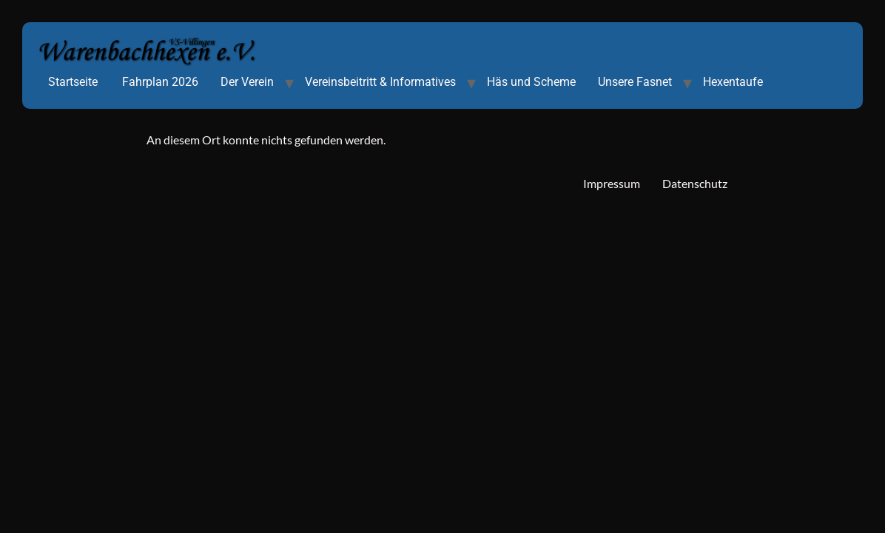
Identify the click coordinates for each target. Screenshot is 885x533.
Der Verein (247, 82)
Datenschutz (694, 183)
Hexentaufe (733, 82)
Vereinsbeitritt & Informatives (380, 82)
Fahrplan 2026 (160, 82)
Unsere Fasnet (635, 82)
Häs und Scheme (531, 82)
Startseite (73, 82)
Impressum (611, 183)
